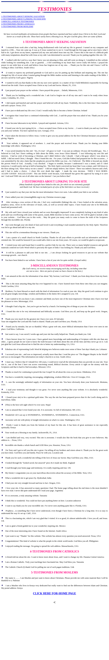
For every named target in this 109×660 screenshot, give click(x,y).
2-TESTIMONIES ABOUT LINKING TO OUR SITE (23, 19)
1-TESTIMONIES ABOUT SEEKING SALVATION (23, 16)
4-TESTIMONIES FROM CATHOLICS (18, 24)
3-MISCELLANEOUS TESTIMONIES (17, 21)
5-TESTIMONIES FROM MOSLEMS (17, 26)
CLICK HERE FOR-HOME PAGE (54, 593)
